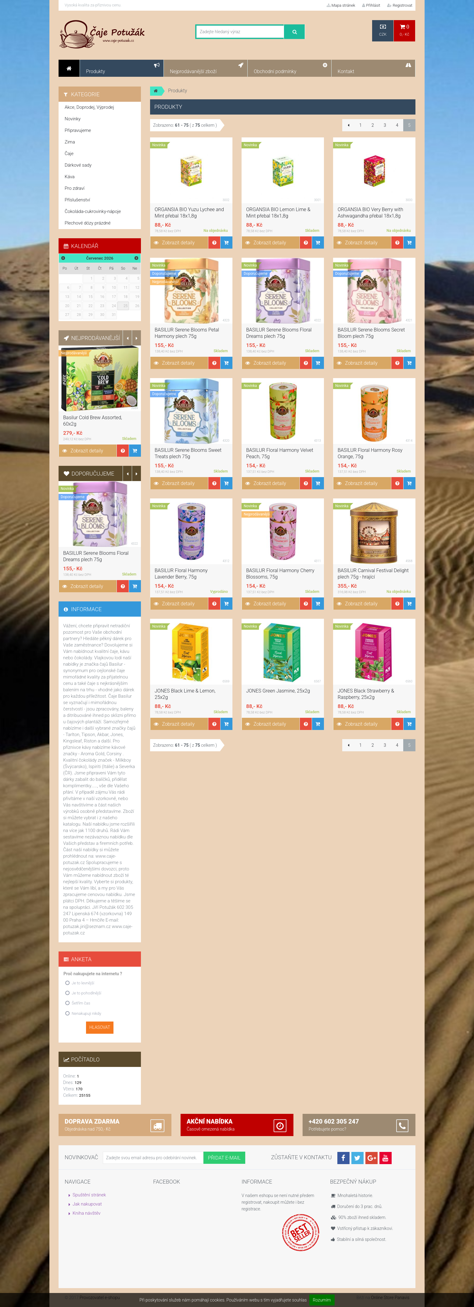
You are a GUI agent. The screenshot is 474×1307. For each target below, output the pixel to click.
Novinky (73, 119)
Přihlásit (371, 5)
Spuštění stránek (89, 1195)
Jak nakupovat (87, 1204)
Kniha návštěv (87, 1213)
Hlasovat (99, 1027)
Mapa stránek (341, 5)
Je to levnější (83, 983)
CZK (383, 30)
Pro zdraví (74, 188)
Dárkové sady (78, 165)
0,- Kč (404, 30)
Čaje (69, 153)
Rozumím (322, 1300)
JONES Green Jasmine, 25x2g (278, 691)
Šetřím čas (81, 1003)
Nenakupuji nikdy (86, 1013)
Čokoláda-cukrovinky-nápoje (93, 211)
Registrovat (399, 5)
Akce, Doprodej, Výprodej (89, 107)
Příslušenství (77, 200)
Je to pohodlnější (86, 993)
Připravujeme (78, 130)
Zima (70, 142)
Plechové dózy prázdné (87, 223)
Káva (70, 176)
